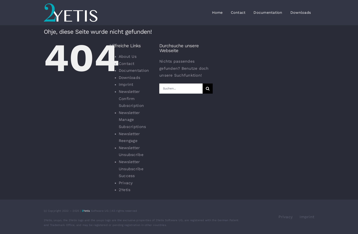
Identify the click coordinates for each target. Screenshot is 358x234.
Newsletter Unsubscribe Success (131, 168)
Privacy (126, 183)
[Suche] (208, 89)
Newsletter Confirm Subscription (131, 98)
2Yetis (125, 189)
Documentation (134, 70)
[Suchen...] (181, 89)
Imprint (126, 84)
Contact (127, 63)
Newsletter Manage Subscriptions (132, 119)
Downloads (129, 77)
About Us (128, 56)
